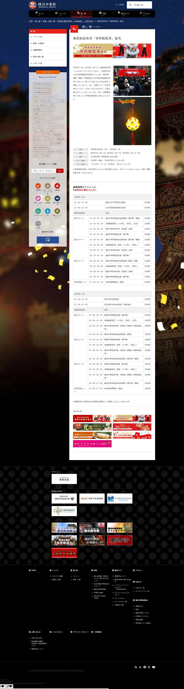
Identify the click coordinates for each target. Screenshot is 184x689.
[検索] (139, 4)
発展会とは (139, 606)
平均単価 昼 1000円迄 (42, 92)
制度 (137, 609)
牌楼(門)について (120, 576)
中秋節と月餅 (119, 605)
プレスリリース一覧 (142, 591)
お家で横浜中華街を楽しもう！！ (101, 585)
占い (47, 212)
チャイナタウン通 (121, 602)
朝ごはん (37, 139)
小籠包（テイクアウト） (43, 114)
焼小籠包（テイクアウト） (44, 109)
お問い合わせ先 (36, 638)
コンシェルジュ (120, 598)
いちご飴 (60, 101)
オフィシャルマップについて (122, 594)
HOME (33, 570)
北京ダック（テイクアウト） (44, 97)
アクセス (139, 570)
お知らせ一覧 (140, 588)
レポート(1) (37, 63)
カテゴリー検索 (57, 576)
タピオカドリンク (55, 126)
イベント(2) (37, 37)
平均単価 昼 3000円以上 (42, 84)
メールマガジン (57, 632)
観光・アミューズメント (57, 213)
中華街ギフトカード (142, 616)
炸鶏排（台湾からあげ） (43, 101)
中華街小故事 (98, 593)
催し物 (37, 21)
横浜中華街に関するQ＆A (123, 581)
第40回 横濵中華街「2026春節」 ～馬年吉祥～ (76, 21)
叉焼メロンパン (39, 118)
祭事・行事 (77, 579)
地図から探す (56, 579)
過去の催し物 (38, 57)
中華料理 (38, 187)
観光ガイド (118, 570)
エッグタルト (38, 126)
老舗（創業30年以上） (42, 147)
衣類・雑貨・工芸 (57, 200)
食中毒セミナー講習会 (143, 623)
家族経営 (60, 139)
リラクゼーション (38, 213)
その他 (38, 225)
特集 (95, 570)
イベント (76, 576)
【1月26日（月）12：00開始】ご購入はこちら (109, 164)
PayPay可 (57, 135)
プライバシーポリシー (80, 632)
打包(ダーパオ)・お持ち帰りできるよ (48, 152)
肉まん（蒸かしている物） (44, 131)
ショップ (55, 570)
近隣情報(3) (37, 50)
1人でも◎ (49, 139)
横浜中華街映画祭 (100, 589)
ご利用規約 (97, 632)
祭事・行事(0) (38, 43)
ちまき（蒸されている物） (44, 105)
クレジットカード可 (41, 135)
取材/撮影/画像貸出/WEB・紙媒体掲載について (39, 643)
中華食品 (57, 187)
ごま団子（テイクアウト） (44, 122)
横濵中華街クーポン (142, 613)
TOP (30, 21)
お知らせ (139, 582)
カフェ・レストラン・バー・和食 (47, 188)
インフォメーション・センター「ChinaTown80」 (122, 587)
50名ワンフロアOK (41, 156)
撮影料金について (37, 649)
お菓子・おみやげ (38, 200)
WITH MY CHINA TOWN (100, 597)
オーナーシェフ (39, 143)
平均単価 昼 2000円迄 (42, 88)
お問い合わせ (36, 632)
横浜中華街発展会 (142, 600)
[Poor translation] (9, 686)
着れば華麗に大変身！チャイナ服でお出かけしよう (101, 578)
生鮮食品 (47, 199)
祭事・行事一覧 (49, 21)
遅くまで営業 (55, 143)
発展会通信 (139, 620)
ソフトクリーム (56, 118)
